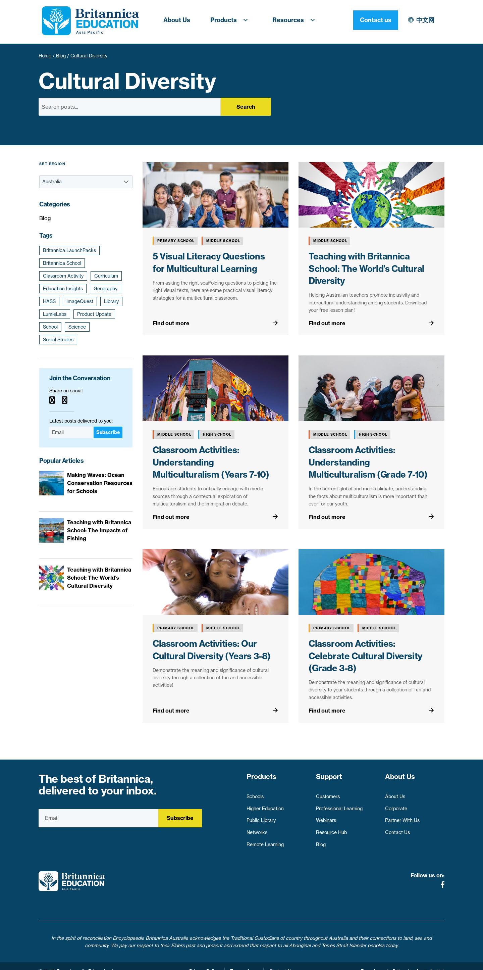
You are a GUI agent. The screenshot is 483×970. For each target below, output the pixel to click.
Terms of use (244, 961)
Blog (61, 56)
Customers (328, 793)
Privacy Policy (204, 961)
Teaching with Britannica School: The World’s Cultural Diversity (366, 268)
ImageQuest (79, 301)
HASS (49, 301)
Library (111, 301)
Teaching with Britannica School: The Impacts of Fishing (99, 530)
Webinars (326, 817)
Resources (295, 20)
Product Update (94, 314)
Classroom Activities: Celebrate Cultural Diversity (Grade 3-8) (365, 656)
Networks (257, 829)
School (50, 327)
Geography (105, 289)
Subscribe (108, 432)
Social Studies (58, 340)
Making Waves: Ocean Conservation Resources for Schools (99, 483)
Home (45, 56)
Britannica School (62, 263)
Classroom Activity (63, 276)
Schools (255, 793)
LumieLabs (54, 314)
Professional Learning (339, 806)
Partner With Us (402, 817)
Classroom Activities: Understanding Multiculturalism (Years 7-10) (211, 462)
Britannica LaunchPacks (69, 250)
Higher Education (265, 806)
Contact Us (397, 829)
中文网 (367, 20)
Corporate (396, 806)
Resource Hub (331, 829)
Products (231, 20)
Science (77, 327)
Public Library (261, 817)
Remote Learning (265, 841)
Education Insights (63, 289)
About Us (176, 20)
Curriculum (106, 276)
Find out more (171, 323)
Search (245, 106)
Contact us (422, 20)
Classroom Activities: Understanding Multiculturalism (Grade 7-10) (368, 462)
